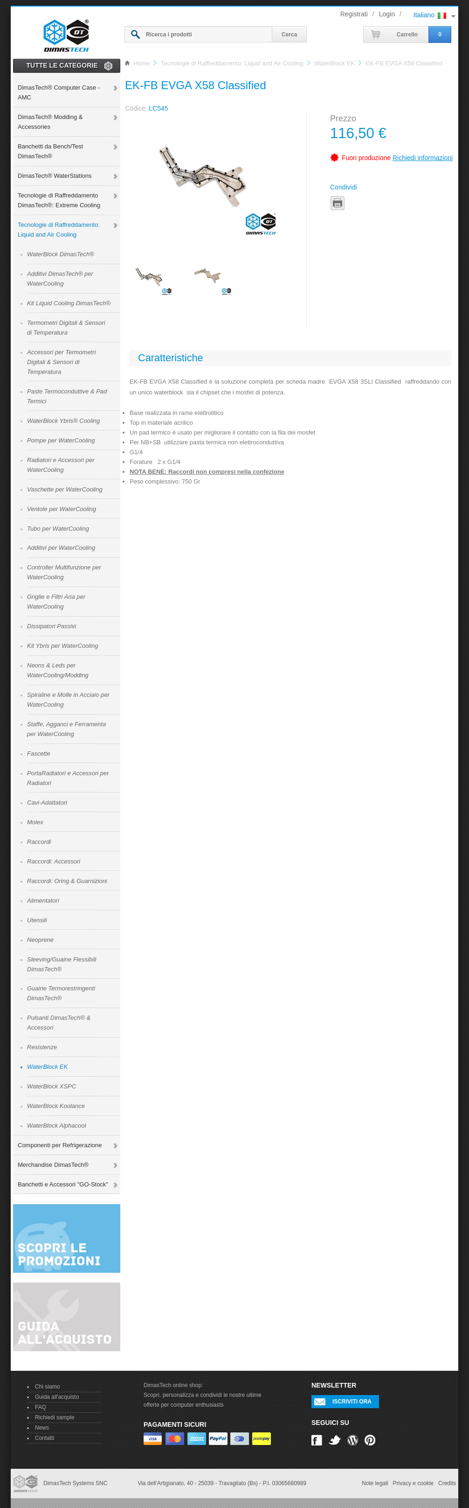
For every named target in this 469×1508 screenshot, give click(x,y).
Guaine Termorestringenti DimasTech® (61, 993)
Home (141, 63)
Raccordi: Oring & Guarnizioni (67, 880)
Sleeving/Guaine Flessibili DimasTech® (62, 964)
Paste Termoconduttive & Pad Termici (67, 396)
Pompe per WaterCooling (61, 440)
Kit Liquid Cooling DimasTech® (68, 303)
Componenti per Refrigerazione (60, 1145)
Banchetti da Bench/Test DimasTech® (50, 151)
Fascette (38, 753)
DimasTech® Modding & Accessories (50, 121)
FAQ (40, 1407)
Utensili (37, 920)
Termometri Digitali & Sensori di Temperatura (66, 327)
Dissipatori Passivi (51, 626)
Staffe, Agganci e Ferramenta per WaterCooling (66, 729)
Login (387, 14)
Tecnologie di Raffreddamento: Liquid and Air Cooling (59, 229)
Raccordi (39, 841)
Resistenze (42, 1047)
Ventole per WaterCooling (61, 508)
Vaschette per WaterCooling (65, 489)
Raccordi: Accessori (53, 861)
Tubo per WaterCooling (58, 528)
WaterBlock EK (47, 1066)
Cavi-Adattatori (47, 802)
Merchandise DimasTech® (53, 1164)
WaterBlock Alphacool (56, 1125)
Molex (35, 822)
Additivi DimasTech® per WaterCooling (60, 278)
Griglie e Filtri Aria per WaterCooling (56, 601)
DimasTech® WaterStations (54, 175)
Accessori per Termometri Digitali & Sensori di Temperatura (61, 362)
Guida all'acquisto (57, 1397)
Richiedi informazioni (423, 157)
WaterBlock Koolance (56, 1105)
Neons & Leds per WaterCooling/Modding (58, 670)
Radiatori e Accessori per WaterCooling (61, 464)
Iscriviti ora (352, 1401)
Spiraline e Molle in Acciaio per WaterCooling (68, 699)
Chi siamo (47, 1386)
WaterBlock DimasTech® (60, 254)
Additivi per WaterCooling (61, 547)
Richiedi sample (55, 1417)
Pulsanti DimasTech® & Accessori (58, 1022)
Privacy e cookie (413, 1483)
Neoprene (40, 939)
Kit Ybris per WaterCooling (62, 645)
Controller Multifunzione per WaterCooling (64, 572)
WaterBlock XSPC (51, 1086)
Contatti (44, 1438)
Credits (447, 1483)
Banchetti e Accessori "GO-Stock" (63, 1184)
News (42, 1427)
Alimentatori (43, 900)
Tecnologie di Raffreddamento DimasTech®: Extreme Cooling (59, 200)
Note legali (375, 1483)
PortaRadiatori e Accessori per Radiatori (68, 778)
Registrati (354, 14)
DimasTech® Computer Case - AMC (59, 92)
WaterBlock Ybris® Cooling (63, 420)
